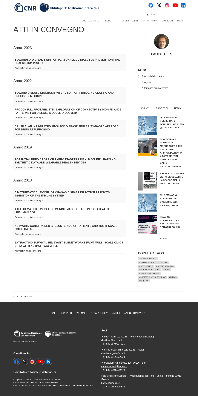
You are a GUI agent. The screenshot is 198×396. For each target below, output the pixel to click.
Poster (168, 270)
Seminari (175, 277)
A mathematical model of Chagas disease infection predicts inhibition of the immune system (62, 194)
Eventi (135, 21)
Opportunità (150, 21)
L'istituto (94, 21)
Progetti (124, 21)
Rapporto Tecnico (167, 266)
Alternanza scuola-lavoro (157, 88)
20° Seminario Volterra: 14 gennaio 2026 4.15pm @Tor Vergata (174, 122)
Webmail (81, 313)
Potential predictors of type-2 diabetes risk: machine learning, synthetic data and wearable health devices (65, 161)
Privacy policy (99, 313)
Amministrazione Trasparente (130, 313)
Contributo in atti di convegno (29, 101)
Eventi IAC (145, 281)
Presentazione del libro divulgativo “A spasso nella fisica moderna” (174, 178)
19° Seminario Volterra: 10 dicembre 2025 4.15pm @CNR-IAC (172, 200)
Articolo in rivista (149, 259)
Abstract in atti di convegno (28, 68)
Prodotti (109, 21)
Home (83, 21)
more (165, 238)
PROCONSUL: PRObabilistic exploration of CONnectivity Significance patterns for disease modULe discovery (68, 111)
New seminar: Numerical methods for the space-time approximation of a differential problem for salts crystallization (173, 153)
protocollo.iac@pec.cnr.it (82, 385)
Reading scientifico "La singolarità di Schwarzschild (172, 222)
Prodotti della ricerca (155, 76)
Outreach (167, 21)
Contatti (66, 313)
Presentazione (148, 266)
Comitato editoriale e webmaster (34, 372)
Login (180, 21)
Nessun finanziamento (151, 273)
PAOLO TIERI (163, 54)
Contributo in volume (151, 270)
